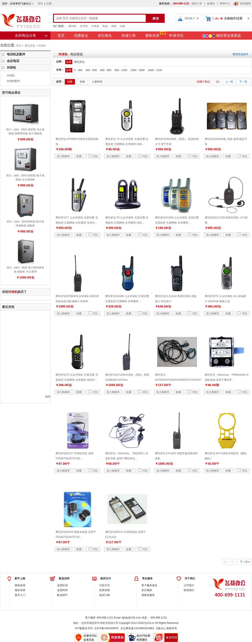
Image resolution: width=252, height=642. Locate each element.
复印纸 (72, 26)
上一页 (229, 81)
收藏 (79, 156)
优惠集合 (81, 35)
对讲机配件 (13, 81)
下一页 (243, 81)
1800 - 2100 (155, 70)
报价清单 (20, 590)
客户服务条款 (149, 585)
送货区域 (62, 585)
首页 (61, 35)
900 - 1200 (121, 70)
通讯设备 (30, 45)
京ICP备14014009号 (106, 628)
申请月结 (176, 35)
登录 (40, 3)
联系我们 (189, 590)
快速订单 (129, 35)
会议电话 (13, 61)
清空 (47, 396)
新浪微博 (242, 3)
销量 (70, 81)
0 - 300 (78, 70)
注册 (49, 3)
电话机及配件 (16, 54)
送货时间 (62, 590)
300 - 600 (91, 70)
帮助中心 (225, 3)
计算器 (95, 26)
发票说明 (104, 590)
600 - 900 (105, 70)
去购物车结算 (233, 18)
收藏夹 (211, 3)
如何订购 (104, 595)
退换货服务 (148, 595)
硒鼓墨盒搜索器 (221, 36)
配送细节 (62, 595)
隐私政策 (20, 585)
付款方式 (104, 585)
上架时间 (97, 81)
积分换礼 (105, 35)
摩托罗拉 (79, 62)
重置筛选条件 (240, 54)
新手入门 (20, 595)
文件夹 (84, 26)
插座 (113, 26)
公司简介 (189, 585)
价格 (82, 81)
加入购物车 (63, 156)
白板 (122, 26)
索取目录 (152, 35)
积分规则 (146, 590)
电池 (105, 26)
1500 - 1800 (137, 70)
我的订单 (196, 3)
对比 (93, 156)
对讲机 (42, 45)
